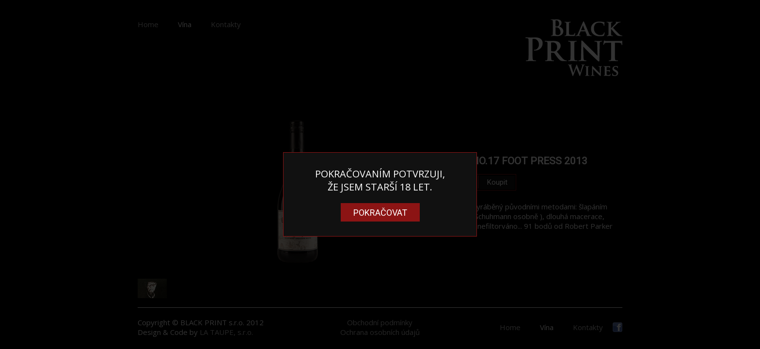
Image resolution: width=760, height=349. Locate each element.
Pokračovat (380, 212)
